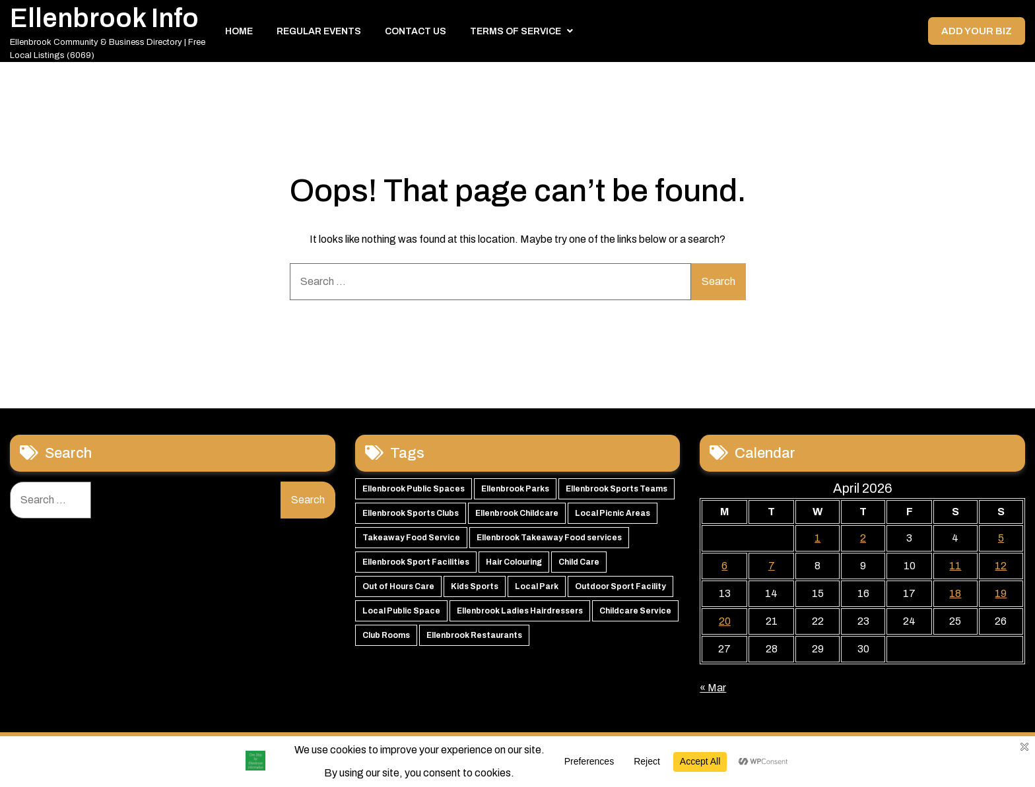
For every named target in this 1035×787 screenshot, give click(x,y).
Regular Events (319, 33)
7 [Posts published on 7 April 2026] (771, 568)
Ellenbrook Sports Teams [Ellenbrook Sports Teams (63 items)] (616, 491)
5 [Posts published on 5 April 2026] (1001, 540)
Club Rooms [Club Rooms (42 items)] (386, 638)
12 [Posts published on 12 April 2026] (1001, 568)
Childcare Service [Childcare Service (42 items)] (635, 613)
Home (239, 33)
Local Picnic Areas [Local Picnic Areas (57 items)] (612, 515)
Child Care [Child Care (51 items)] (578, 564)
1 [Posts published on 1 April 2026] (817, 540)
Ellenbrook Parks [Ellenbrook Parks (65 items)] (515, 491)
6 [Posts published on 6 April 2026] (724, 568)
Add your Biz (975, 32)
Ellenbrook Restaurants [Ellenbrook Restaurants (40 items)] (474, 638)
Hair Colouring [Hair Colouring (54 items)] (514, 564)
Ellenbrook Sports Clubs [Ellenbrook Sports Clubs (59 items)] (410, 515)
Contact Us (415, 33)
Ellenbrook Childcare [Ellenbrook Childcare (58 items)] (516, 515)
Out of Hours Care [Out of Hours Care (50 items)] (398, 589)
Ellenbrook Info (104, 19)
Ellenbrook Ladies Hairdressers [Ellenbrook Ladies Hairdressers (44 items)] (520, 613)
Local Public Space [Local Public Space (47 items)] (401, 613)
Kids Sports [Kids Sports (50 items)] (474, 589)
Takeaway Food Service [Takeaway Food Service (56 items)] (411, 540)
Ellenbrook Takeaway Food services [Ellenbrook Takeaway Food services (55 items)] (549, 540)
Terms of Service (515, 33)
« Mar (713, 690)
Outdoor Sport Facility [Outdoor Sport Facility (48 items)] (620, 589)
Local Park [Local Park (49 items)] (536, 589)
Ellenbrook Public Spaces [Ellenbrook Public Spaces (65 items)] (413, 491)
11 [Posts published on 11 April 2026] (955, 568)
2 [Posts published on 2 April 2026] (863, 540)
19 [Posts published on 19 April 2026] (1001, 596)
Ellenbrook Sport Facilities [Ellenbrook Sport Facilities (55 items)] (415, 564)
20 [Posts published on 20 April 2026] (725, 623)
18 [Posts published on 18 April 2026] (955, 596)
